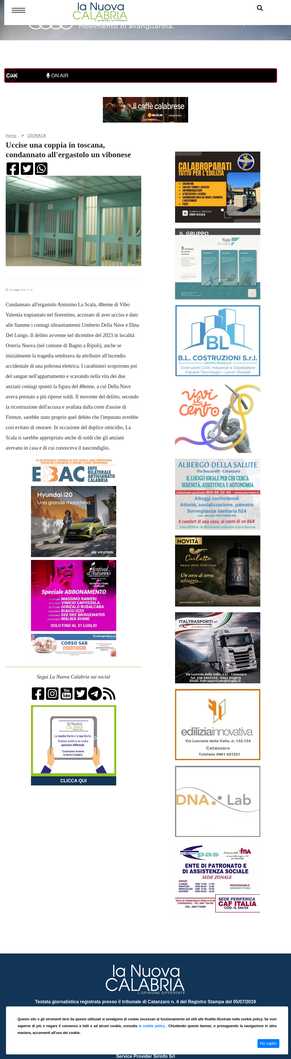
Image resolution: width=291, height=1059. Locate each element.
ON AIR (57, 75)
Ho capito (268, 1043)
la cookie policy (152, 1026)
